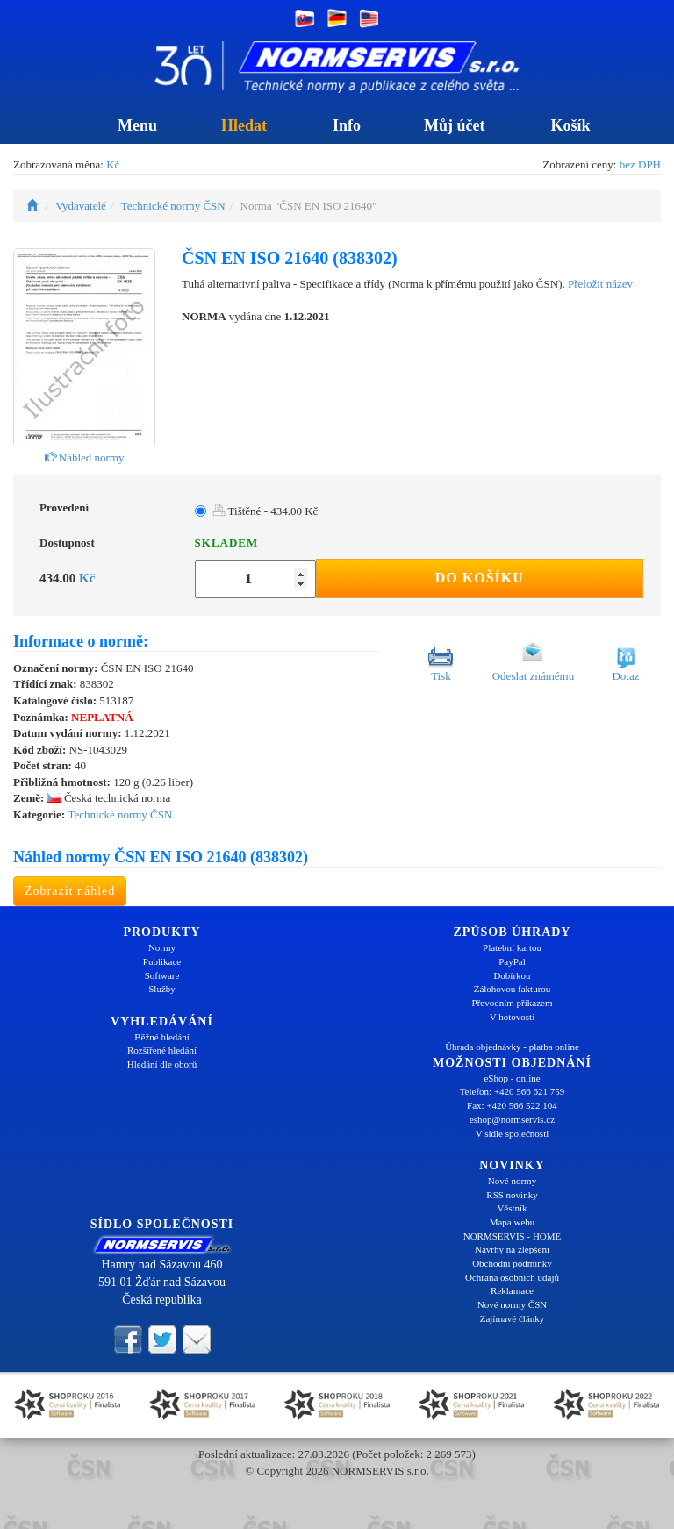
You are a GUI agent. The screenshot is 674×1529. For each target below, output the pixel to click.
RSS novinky (511, 1195)
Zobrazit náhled (70, 890)
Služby (162, 988)
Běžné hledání (162, 1037)
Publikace (162, 961)
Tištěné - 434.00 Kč (265, 511)
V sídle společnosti (512, 1133)
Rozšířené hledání (162, 1050)
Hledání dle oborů (162, 1064)
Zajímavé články (512, 1318)
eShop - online (512, 1078)
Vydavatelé (80, 205)
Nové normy (512, 1180)
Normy (162, 947)
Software (162, 975)
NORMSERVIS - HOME (512, 1236)
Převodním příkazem (512, 1002)
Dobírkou (511, 975)
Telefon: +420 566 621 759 (512, 1091)
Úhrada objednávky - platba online (512, 1046)
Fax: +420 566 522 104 (512, 1105)
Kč (112, 164)
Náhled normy (85, 457)
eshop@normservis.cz (512, 1119)
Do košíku (479, 577)
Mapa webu (512, 1222)
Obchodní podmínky (512, 1263)
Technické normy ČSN (173, 205)
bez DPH (640, 164)
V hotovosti (512, 1016)
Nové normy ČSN (512, 1304)
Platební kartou (512, 947)
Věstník (512, 1208)
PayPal (512, 961)
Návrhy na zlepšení (512, 1249)
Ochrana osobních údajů (512, 1277)
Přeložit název (600, 283)
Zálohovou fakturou (512, 988)
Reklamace (512, 1290)
